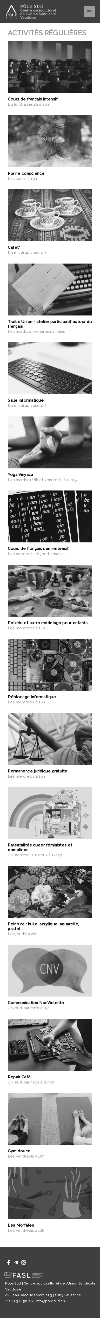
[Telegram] (16, 1262)
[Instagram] (23, 1262)
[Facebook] (8, 1262)
